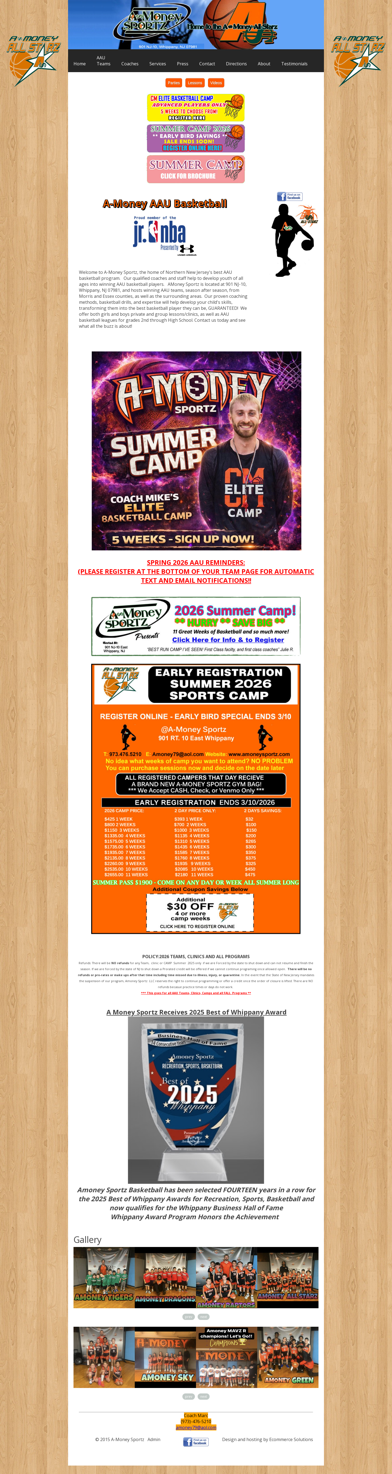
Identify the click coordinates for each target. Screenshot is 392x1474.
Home (80, 64)
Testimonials (294, 64)
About (264, 64)
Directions (236, 64)
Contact (207, 64)
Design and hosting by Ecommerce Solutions (267, 1439)
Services (157, 64)
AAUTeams (104, 61)
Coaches (130, 64)
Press (182, 64)
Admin (154, 1439)
